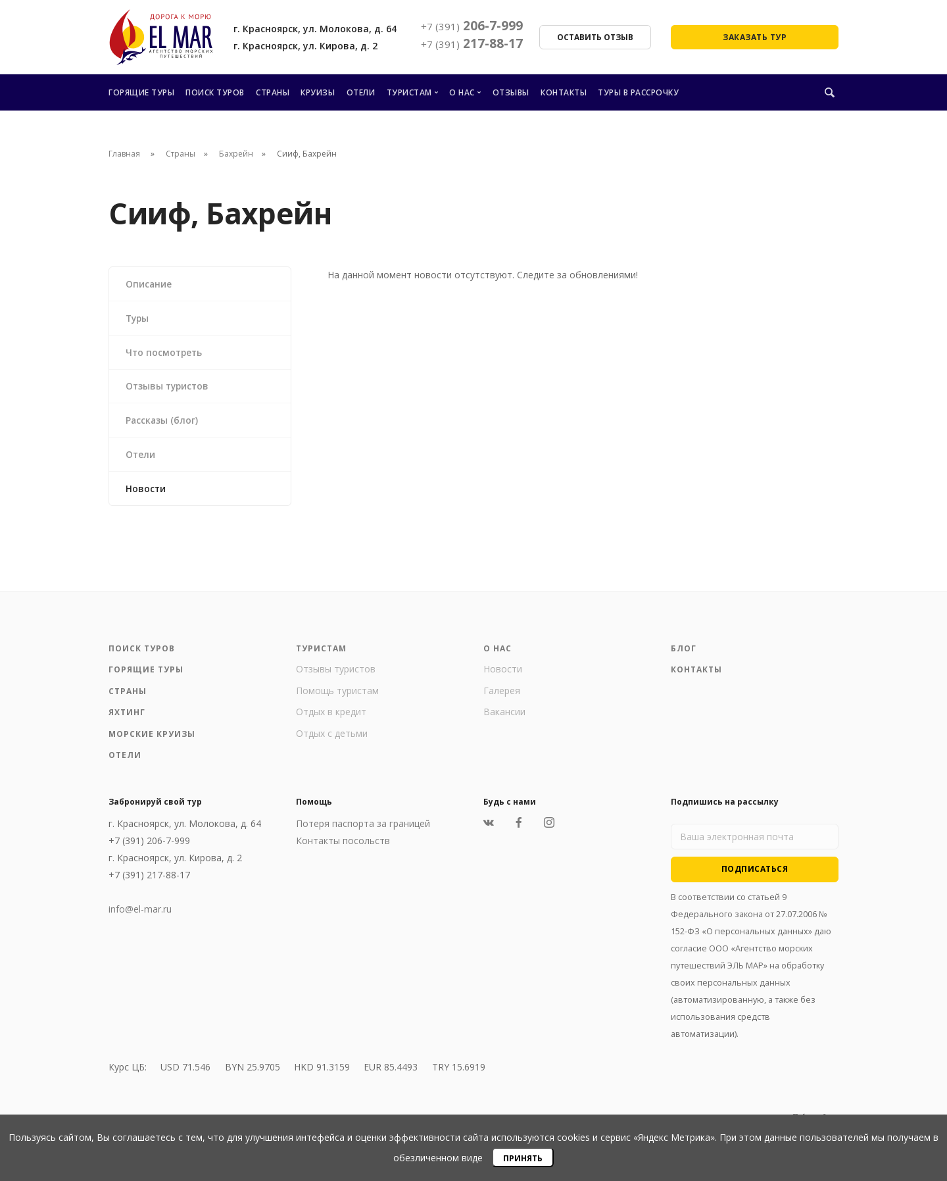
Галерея (501, 696)
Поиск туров (215, 92)
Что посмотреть (165, 353)
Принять (523, 1158)
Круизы (318, 92)
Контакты (564, 92)
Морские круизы (152, 739)
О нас (462, 92)
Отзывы (511, 92)
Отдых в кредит (331, 717)
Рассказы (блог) (163, 423)
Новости (146, 493)
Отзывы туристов (169, 388)
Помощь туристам (337, 696)
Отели (361, 92)
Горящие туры (141, 92)
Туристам (409, 92)
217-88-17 (472, 43)
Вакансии (504, 717)
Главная (124, 153)
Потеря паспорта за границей (363, 829)
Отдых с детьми (332, 739)
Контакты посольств (343, 846)
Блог (683, 654)
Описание (149, 284)
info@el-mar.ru (140, 915)
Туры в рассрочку (638, 92)
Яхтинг (127, 718)
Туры (138, 319)
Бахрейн (236, 153)
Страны (272, 92)
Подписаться (755, 874)
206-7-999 (472, 25)
